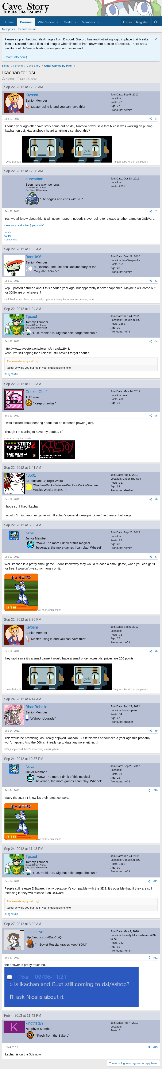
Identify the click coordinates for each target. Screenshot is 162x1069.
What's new (46, 22)
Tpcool (31, 316)
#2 (156, 211)
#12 (155, 957)
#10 (155, 790)
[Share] (150, 119)
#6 (156, 499)
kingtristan (34, 1023)
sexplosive (34, 932)
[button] (58, 22)
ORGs (15, 374)
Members (88, 22)
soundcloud (10, 239)
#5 (156, 415)
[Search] (156, 22)
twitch (7, 232)
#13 (155, 1047)
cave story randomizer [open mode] (24, 225)
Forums (26, 22)
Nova (30, 533)
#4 (156, 341)
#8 (156, 651)
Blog (7, 374)
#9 (156, 730)
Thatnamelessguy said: (21, 361)
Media (68, 22)
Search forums (27, 29)
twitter (7, 235)
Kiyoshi (10, 78)
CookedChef (36, 392)
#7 (156, 556)
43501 (31, 475)
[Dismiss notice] (156, 39)
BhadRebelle (36, 707)
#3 (156, 280)
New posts (8, 29)
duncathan (34, 179)
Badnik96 (33, 257)
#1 (156, 118)
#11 (155, 881)
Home (9, 22)
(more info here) (15, 57)
